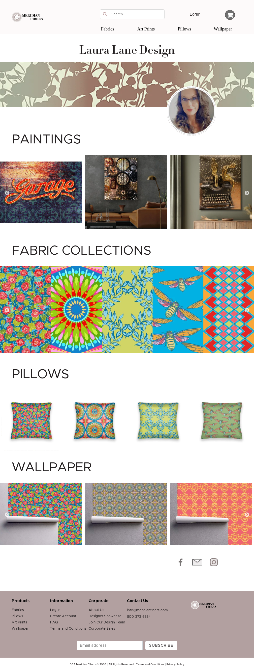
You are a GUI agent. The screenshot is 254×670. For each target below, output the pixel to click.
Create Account (63, 616)
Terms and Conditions (68, 628)
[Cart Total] (230, 15)
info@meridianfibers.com (147, 610)
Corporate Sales (102, 628)
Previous (7, 193)
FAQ (54, 622)
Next (246, 193)
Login (195, 14)
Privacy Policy (175, 664)
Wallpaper (223, 29)
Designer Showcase (105, 616)
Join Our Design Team (107, 622)
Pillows (184, 29)
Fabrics (107, 29)
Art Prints (146, 29)
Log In (55, 610)
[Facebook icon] (180, 562)
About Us (96, 610)
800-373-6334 (139, 616)
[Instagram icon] (213, 562)
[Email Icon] (197, 562)
